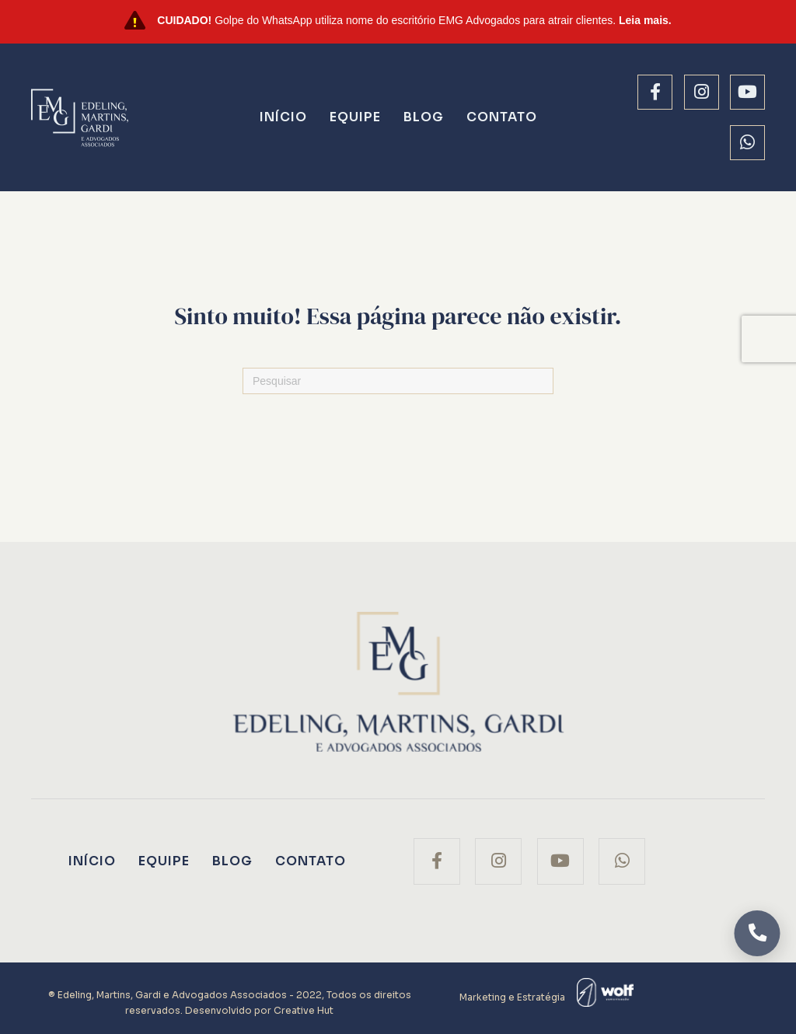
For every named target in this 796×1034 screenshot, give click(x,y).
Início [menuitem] (283, 117)
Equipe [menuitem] (355, 117)
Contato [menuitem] (501, 117)
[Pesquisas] (398, 381)
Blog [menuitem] (423, 117)
